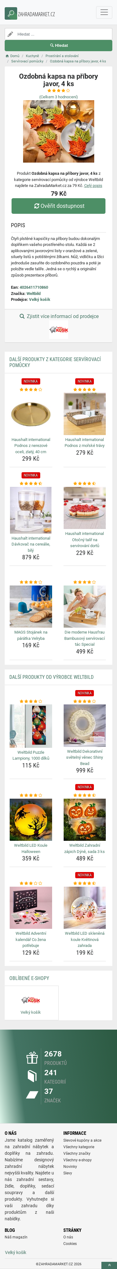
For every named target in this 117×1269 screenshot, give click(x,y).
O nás (68, 1237)
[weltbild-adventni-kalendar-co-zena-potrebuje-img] (31, 908)
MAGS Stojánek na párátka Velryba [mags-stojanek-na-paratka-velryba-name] (30, 635)
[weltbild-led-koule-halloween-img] (31, 820)
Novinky (70, 1166)
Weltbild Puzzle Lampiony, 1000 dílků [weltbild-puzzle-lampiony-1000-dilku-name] (30, 755)
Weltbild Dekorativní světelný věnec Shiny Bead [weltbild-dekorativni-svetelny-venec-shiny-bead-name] (84, 757)
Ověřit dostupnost (58, 206)
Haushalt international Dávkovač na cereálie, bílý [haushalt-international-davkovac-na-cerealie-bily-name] (31, 544)
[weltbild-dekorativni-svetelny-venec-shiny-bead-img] (85, 725)
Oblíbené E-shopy (29, 978)
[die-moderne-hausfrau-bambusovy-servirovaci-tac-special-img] (85, 607)
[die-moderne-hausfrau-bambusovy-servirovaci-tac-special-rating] (85, 582)
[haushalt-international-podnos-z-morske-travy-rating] (85, 390)
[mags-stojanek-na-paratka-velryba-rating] (31, 582)
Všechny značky (76, 1153)
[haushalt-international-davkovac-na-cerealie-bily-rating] (31, 484)
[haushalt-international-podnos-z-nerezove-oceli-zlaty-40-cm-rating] (31, 390)
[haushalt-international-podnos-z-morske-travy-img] (85, 414)
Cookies (70, 1244)
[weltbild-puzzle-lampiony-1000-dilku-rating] (31, 701)
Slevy (67, 1173)
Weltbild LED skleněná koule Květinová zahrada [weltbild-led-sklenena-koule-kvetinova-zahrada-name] (85, 939)
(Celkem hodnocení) (58, 97)
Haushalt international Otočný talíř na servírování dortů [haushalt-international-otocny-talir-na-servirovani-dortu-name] (84, 539)
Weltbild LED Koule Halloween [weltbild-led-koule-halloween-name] (30, 848)
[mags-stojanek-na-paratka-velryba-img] (31, 607)
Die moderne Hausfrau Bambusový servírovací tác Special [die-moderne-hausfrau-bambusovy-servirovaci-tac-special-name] (84, 638)
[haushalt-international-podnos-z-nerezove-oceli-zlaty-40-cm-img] (31, 414)
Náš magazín (16, 1237)
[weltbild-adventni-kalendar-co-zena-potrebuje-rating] (31, 883)
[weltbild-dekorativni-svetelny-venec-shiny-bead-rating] (85, 701)
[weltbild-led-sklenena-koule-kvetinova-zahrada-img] (85, 908)
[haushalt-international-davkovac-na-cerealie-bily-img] (31, 510)
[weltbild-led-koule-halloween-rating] (31, 795)
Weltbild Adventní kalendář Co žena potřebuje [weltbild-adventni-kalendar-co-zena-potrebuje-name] (31, 939)
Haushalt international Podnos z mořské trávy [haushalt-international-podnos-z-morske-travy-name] (85, 442)
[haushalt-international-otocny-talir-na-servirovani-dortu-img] (85, 508)
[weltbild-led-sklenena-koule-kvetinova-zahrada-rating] (85, 883)
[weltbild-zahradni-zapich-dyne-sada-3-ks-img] (85, 820)
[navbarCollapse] (104, 12)
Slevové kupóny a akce (82, 1140)
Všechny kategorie (78, 1147)
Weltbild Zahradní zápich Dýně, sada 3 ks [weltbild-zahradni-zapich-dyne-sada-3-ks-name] (84, 848)
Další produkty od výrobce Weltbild (51, 677)
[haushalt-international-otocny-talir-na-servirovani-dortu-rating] (85, 484)
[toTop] (109, 1265)
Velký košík (39, 299)
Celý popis (93, 185)
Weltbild (34, 293)
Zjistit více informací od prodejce (58, 326)
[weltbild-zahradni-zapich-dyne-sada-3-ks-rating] (85, 795)
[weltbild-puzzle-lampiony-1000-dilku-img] (31, 725)
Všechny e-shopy (77, 1160)
